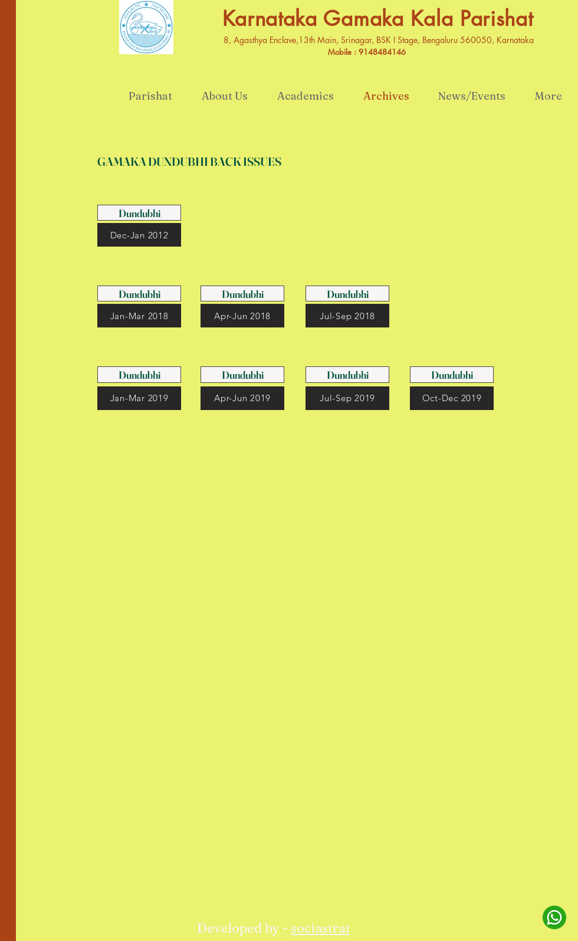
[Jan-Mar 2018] (139, 315)
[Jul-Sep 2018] (347, 315)
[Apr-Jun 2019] (242, 398)
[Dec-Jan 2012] (139, 235)
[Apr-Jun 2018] (242, 315)
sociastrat (320, 928)
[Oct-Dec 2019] (452, 398)
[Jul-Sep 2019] (347, 398)
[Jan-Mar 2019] (139, 398)
